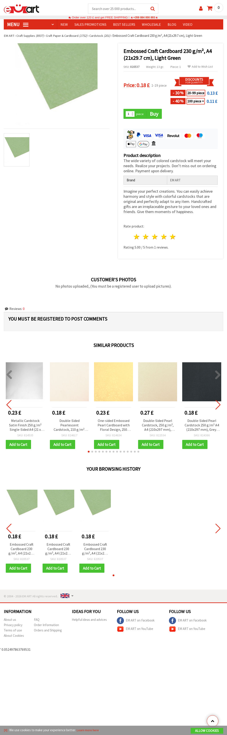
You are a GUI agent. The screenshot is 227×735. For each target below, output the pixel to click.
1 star (136, 237)
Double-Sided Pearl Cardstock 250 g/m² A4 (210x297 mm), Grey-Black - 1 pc (202, 426)
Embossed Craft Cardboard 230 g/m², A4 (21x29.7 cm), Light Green (21, 550)
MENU (17, 25)
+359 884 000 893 (144, 17)
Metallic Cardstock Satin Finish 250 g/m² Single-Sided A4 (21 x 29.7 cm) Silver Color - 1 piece (25, 426)
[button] (89, 452)
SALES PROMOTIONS (90, 24)
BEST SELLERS (124, 24)
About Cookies (14, 636)
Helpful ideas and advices (89, 620)
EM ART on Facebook (136, 621)
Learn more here (88, 730)
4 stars (163, 237)
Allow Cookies (207, 731)
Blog (172, 24)
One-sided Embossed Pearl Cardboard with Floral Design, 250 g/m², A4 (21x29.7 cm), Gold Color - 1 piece (113, 426)
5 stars (173, 237)
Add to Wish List (200, 67)
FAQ (36, 620)
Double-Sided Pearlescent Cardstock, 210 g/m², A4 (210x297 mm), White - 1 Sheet (69, 426)
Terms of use (13, 631)
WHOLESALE (151, 24)
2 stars (146, 237)
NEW (64, 24)
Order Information (46, 625)
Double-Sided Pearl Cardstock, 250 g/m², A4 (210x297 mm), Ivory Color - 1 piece (158, 426)
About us (10, 620)
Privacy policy (13, 625)
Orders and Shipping (48, 631)
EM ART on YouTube (135, 629)
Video (187, 24)
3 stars (154, 237)
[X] (6, 730)
